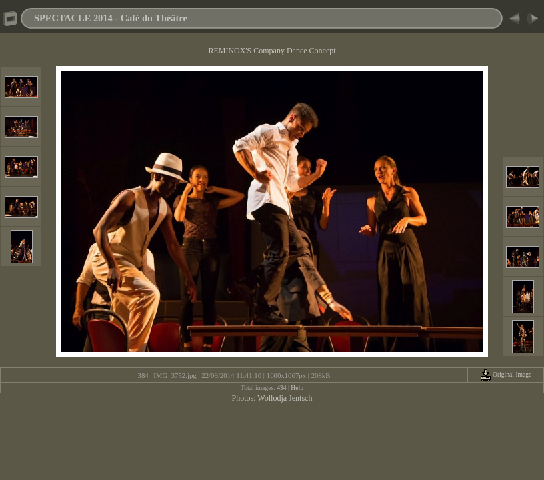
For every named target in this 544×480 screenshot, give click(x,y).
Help (297, 387)
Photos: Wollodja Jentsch (272, 398)
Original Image (506, 374)
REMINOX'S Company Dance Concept (271, 50)
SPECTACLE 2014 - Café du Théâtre (110, 18)
